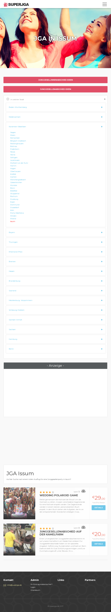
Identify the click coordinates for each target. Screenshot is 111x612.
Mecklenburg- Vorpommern (20, 300)
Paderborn (14, 149)
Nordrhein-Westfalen (17, 126)
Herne (12, 155)
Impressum (35, 590)
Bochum (14, 196)
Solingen (13, 157)
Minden (13, 216)
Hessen (11, 271)
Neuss (12, 152)
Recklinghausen (17, 143)
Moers (12, 135)
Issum (12, 221)
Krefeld (13, 174)
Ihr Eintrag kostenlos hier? (41, 584)
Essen (12, 202)
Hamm (13, 166)
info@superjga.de (14, 585)
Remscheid (14, 138)
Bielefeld (13, 191)
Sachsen (12, 329)
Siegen (13, 132)
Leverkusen (15, 160)
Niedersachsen (15, 117)
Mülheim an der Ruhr (19, 163)
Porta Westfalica (17, 213)
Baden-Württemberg (18, 107)
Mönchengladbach (18, 179)
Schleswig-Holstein (16, 310)
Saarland (12, 290)
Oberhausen (15, 171)
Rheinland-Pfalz (15, 252)
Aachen (13, 177)
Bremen (12, 261)
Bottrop (13, 146)
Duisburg (14, 199)
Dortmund (14, 205)
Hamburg (13, 339)
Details (99, 508)
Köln (12, 210)
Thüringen (13, 242)
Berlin (11, 349)
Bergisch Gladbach (18, 141)
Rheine (13, 218)
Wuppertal (14, 193)
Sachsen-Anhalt (15, 320)
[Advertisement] (55, 392)
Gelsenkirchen (16, 182)
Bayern (12, 232)
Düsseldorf (14, 207)
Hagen (13, 168)
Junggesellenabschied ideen (55, 89)
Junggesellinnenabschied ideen (55, 80)
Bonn (12, 188)
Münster (13, 185)
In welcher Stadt (56, 99)
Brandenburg (14, 281)
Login (33, 587)
